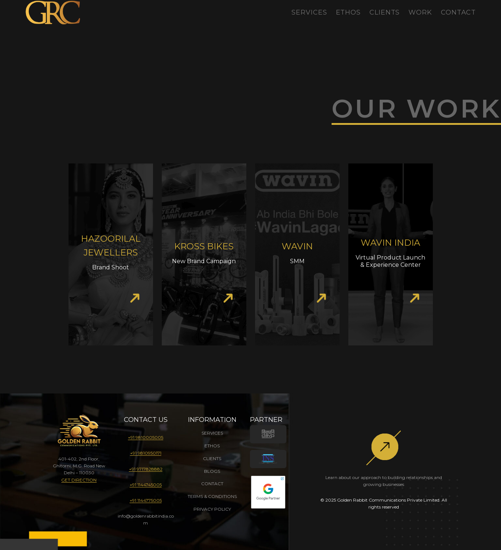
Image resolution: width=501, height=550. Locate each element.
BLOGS (212, 471)
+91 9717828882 (146, 469)
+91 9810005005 (145, 437)
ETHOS (212, 445)
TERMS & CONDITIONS (212, 496)
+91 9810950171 (145, 453)
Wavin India (390, 242)
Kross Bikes (204, 246)
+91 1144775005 (146, 500)
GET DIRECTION (79, 480)
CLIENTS (212, 458)
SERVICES (212, 433)
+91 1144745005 (146, 484)
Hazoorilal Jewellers (111, 245)
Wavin (297, 246)
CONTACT (212, 483)
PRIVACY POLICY (212, 509)
